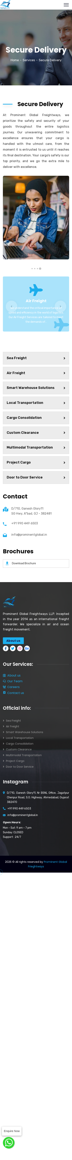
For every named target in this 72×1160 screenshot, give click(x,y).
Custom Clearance (36, 433)
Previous (11, 306)
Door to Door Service (36, 477)
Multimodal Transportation (36, 447)
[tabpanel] (36, 217)
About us (12, 675)
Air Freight (36, 301)
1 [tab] (40, 268)
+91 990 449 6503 (24, 523)
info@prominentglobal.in (29, 534)
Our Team (12, 681)
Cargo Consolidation (36, 418)
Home (15, 60)
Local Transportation (36, 403)
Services (29, 60)
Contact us (13, 693)
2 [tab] (37, 268)
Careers (11, 687)
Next (60, 306)
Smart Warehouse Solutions (36, 388)
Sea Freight (36, 358)
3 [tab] (34, 268)
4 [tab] (32, 268)
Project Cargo (36, 462)
